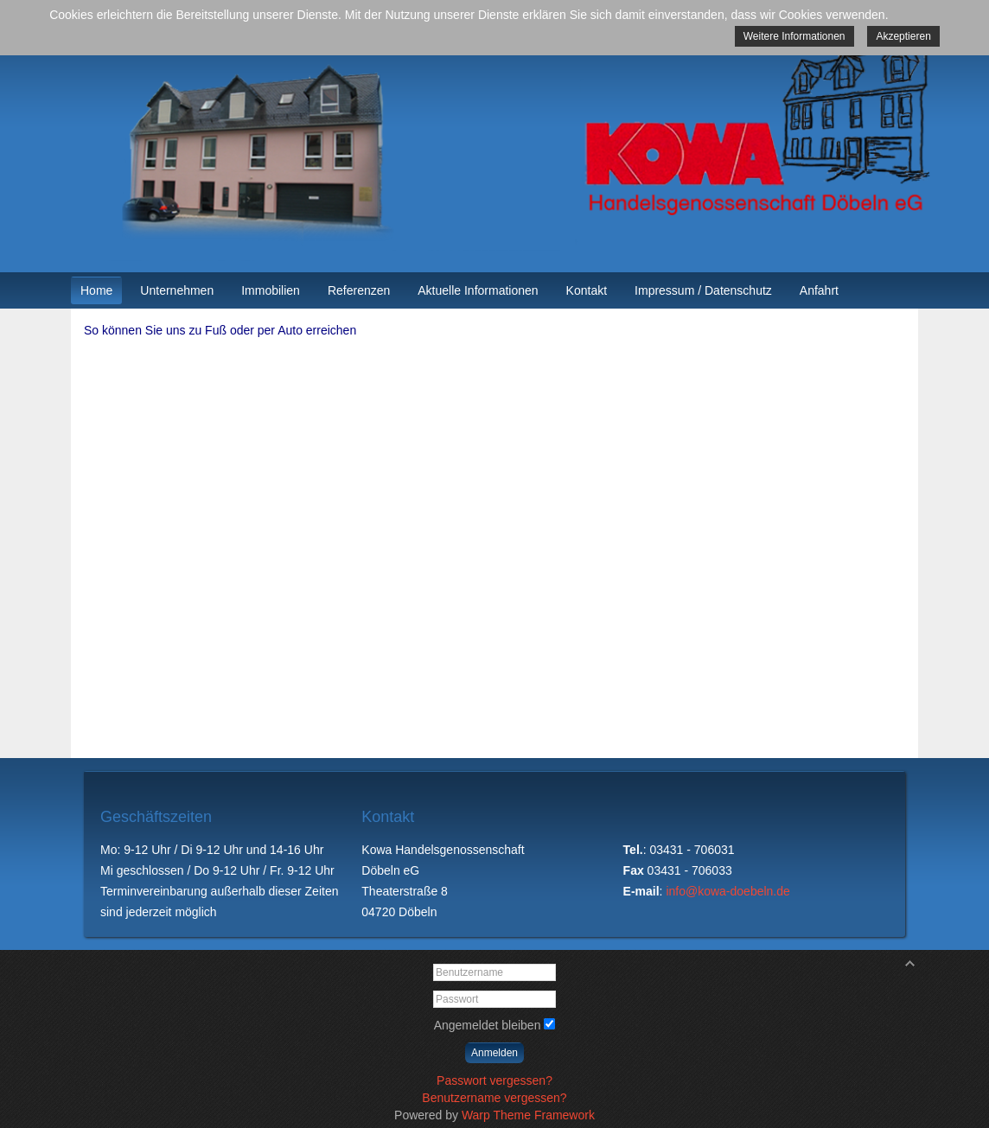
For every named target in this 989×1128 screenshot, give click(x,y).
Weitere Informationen (794, 36)
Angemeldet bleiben (487, 1025)
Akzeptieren (903, 36)
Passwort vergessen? (494, 1080)
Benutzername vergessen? (494, 1098)
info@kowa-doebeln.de (727, 891)
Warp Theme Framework (528, 1115)
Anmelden (494, 1053)
